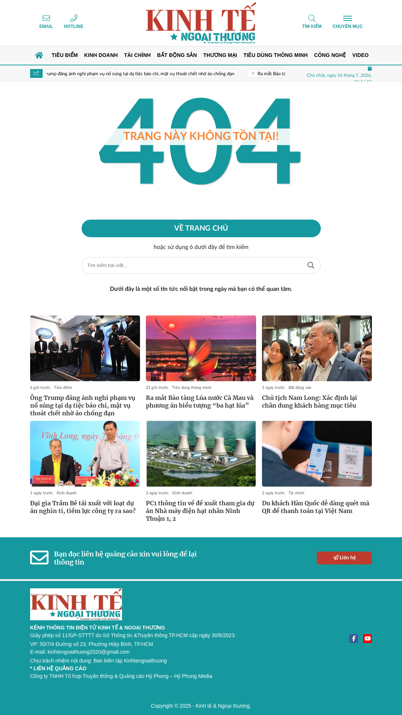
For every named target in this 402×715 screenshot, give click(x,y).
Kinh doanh (66, 493)
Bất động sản (299, 388)
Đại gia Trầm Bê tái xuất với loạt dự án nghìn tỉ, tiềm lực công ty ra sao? (83, 506)
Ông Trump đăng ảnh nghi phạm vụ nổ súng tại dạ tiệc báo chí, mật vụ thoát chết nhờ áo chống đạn (138, 74)
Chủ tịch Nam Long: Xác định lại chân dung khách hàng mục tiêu (309, 401)
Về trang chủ (201, 228)
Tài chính (296, 493)
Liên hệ (344, 557)
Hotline (73, 26)
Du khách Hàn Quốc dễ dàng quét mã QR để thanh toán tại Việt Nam (315, 506)
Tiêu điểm (63, 388)
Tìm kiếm (312, 26)
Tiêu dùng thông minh (191, 388)
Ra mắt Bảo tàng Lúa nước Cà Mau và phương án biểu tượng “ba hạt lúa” (200, 401)
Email (46, 26)
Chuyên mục (348, 26)
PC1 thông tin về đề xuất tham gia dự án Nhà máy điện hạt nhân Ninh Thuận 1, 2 (200, 510)
